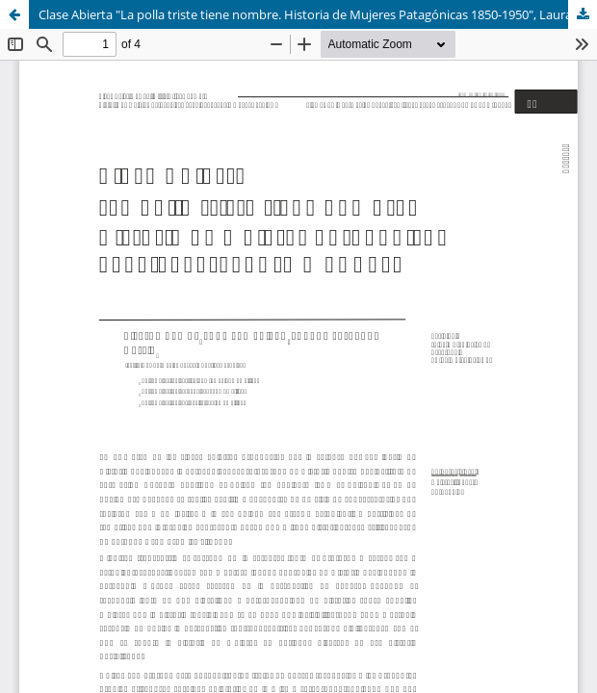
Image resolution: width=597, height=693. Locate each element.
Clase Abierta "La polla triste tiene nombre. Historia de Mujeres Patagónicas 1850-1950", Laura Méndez (318, 14)
